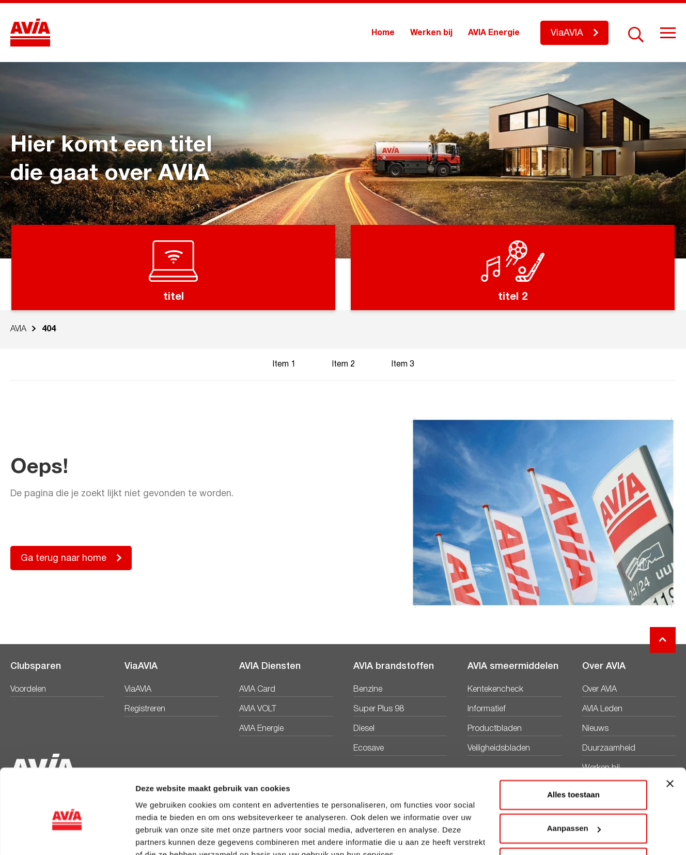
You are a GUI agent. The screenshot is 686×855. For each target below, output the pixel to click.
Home (383, 33)
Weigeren (573, 814)
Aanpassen (574, 779)
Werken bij (431, 33)
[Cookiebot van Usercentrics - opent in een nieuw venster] (67, 835)
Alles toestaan (573, 746)
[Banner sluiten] (670, 735)
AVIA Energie (494, 33)
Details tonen (159, 834)
